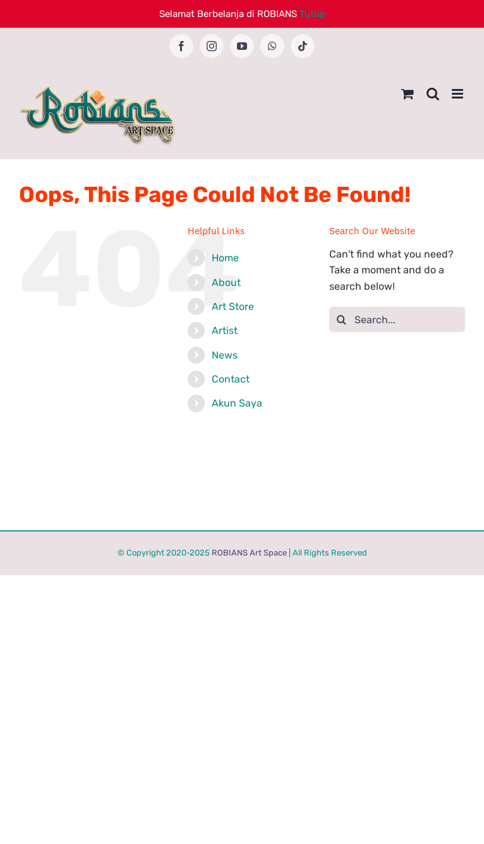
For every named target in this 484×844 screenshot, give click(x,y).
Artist (225, 330)
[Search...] (397, 319)
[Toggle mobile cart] (407, 93)
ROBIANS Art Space (249, 552)
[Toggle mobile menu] (458, 93)
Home (225, 258)
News (225, 355)
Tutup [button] (312, 14)
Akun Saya (237, 403)
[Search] (341, 319)
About (226, 282)
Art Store (233, 306)
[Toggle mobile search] (433, 93)
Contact (231, 379)
